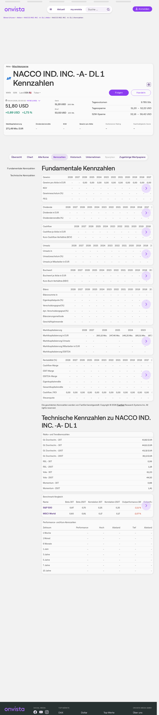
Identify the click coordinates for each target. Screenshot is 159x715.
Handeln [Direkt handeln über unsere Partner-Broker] (141, 92)
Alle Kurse (43, 157)
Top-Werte (109, 712)
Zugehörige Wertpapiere (132, 157)
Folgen (119, 92)
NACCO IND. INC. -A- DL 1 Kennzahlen (67, 17)
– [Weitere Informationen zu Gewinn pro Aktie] (80, 128)
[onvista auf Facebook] (35, 712)
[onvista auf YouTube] (41, 712)
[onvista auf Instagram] (47, 712)
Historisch (75, 157)
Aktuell (61, 9)
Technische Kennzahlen (22, 175)
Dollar (84, 712)
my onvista (76, 9)
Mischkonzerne (20, 66)
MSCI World (49, 513)
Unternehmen (93, 157)
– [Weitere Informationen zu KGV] (63, 128)
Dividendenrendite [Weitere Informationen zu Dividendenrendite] (43, 124)
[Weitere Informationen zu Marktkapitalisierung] (14, 128)
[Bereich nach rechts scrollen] (146, 188)
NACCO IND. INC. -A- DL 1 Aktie (37, 17)
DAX (60, 712)
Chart (30, 157)
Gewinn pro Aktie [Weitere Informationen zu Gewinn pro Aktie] (86, 124)
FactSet (120, 405)
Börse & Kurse (9, 17)
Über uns (137, 712)
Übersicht (16, 157)
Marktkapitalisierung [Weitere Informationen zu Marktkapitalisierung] (14, 124)
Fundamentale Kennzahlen (21, 168)
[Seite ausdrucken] (149, 84)
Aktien (19, 17)
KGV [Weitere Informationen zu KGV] (65, 124)
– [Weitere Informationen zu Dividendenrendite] (36, 128)
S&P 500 (47, 507)
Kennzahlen (59, 157)
